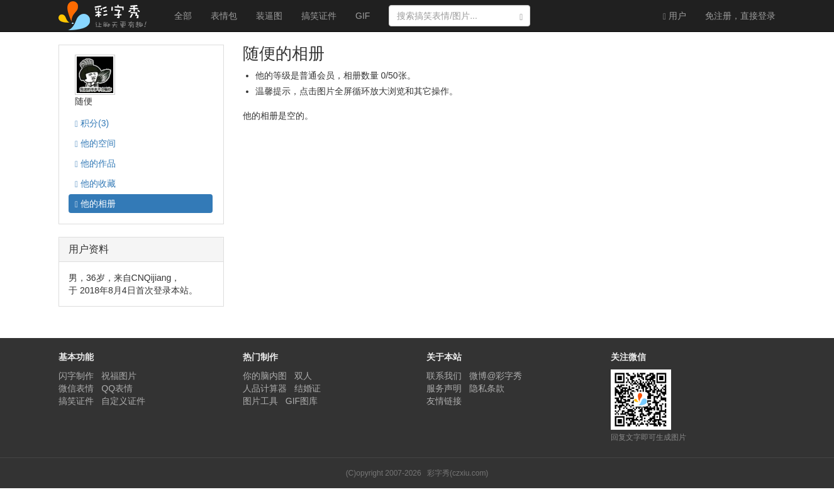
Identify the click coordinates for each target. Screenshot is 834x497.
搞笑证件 (318, 16)
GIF (362, 16)
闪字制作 (76, 376)
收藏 (95, 183)
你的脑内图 (265, 376)
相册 (95, 204)
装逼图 (269, 16)
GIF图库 (302, 401)
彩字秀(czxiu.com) (457, 473)
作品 (95, 163)
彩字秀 (107, 15)
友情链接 (444, 401)
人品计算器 (265, 388)
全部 (183, 16)
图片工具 (260, 401)
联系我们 (444, 376)
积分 (92, 123)
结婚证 (307, 388)
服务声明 (444, 388)
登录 (740, 16)
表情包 (224, 16)
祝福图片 (118, 376)
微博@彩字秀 (495, 376)
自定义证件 (123, 401)
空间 (95, 143)
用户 (674, 16)
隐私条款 (486, 388)
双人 (303, 376)
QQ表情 (117, 388)
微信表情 (76, 388)
